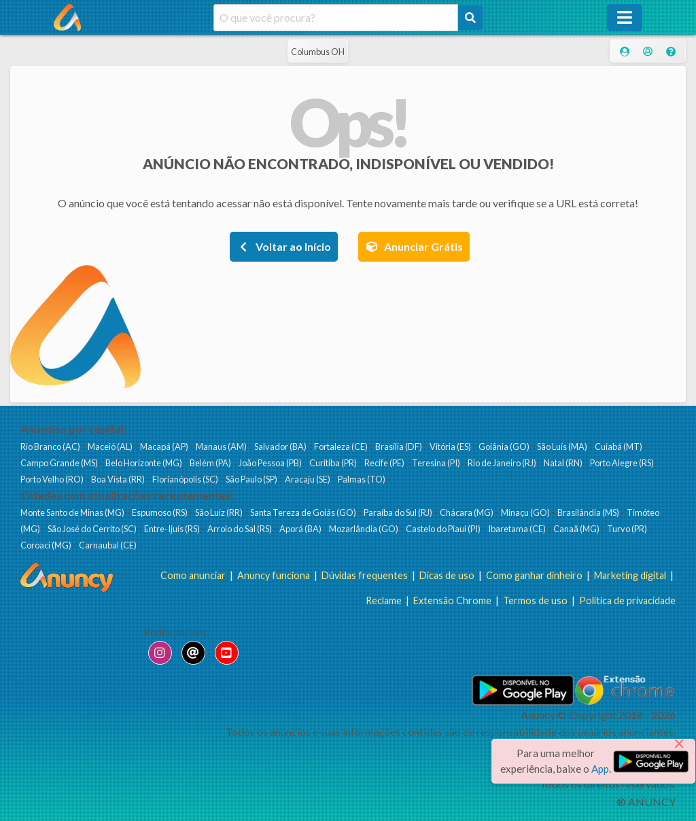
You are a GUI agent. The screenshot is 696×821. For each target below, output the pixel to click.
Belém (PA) (211, 462)
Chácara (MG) (467, 512)
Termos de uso (535, 600)
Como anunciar (193, 575)
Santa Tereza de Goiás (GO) (304, 512)
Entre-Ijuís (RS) (172, 528)
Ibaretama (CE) (517, 528)
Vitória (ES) (451, 446)
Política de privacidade (627, 600)
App (600, 769)
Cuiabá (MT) (619, 446)
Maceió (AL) (111, 446)
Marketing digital (630, 575)
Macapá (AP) (165, 446)
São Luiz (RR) (219, 512)
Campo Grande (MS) (59, 462)
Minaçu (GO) (526, 512)
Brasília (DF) (399, 446)
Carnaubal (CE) (108, 545)
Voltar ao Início (284, 246)
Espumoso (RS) (160, 512)
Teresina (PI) (437, 462)
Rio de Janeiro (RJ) (503, 462)
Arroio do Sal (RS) (240, 528)
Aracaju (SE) (308, 479)
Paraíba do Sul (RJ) (399, 512)
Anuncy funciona (273, 575)
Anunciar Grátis (414, 246)
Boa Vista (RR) (118, 479)
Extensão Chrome (452, 600)
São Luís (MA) (563, 446)
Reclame (384, 600)
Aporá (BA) (301, 528)
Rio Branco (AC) (51, 446)
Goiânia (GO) (504, 446)
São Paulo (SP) (252, 479)
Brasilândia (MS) (589, 512)
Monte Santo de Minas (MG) (73, 512)
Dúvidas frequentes (364, 575)
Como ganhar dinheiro (534, 575)
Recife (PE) (385, 462)
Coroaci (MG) (46, 545)
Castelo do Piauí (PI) (444, 528)
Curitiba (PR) (333, 462)
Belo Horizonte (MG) (144, 462)
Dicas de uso (446, 575)
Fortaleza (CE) (341, 446)
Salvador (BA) (281, 446)
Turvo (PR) (627, 528)
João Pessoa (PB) (271, 462)
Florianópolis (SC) (186, 479)
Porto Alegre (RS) (622, 462)
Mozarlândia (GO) (364, 528)
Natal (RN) (564, 462)
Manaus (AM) (222, 446)
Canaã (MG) (577, 528)
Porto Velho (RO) (52, 479)
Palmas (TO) (362, 479)
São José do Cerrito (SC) (93, 528)
